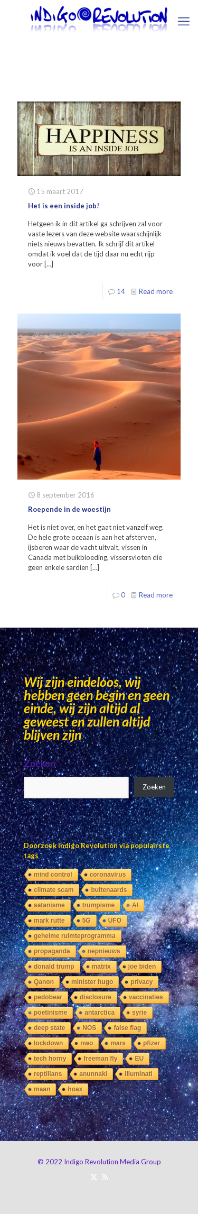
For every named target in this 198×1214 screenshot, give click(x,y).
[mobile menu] (184, 21)
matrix (101, 966)
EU (139, 1058)
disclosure (95, 997)
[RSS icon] (105, 1176)
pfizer (151, 1043)
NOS (89, 1028)
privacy (141, 982)
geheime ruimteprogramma (75, 936)
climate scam (53, 890)
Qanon (44, 982)
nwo (86, 1043)
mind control (53, 874)
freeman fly (100, 1058)
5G (86, 920)
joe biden (142, 966)
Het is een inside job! (63, 205)
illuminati (139, 1074)
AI (135, 905)
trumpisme (98, 905)
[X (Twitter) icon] (94, 1176)
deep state (49, 1028)
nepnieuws (104, 951)
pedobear (48, 997)
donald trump (54, 966)
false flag (127, 1028)
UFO (114, 920)
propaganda (52, 951)
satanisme (49, 905)
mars (118, 1043)
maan (42, 1089)
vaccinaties (146, 997)
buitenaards (109, 890)
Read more (156, 291)
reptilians (48, 1074)
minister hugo (92, 982)
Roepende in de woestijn (69, 509)
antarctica (99, 1012)
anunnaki (93, 1074)
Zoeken (39, 763)
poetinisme (50, 1012)
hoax (75, 1089)
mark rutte (49, 920)
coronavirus (108, 874)
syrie (139, 1012)
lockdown (48, 1043)
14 (121, 291)
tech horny (50, 1058)
